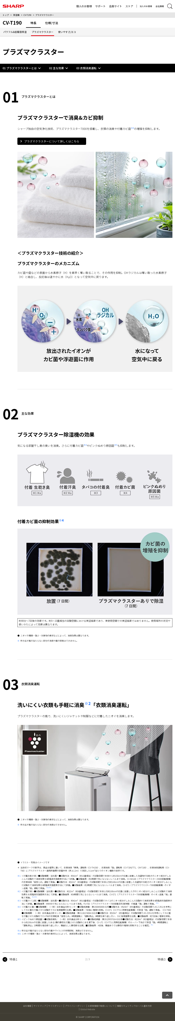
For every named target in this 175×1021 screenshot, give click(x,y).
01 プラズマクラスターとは (20, 68)
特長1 (13, 959)
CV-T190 (27, 14)
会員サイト (115, 6)
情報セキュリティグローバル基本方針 (134, 1005)
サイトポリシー (55, 1005)
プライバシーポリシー (75, 1005)
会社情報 (160, 6)
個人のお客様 (84, 6)
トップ (6, 14)
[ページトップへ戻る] (167, 995)
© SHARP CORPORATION (87, 1016)
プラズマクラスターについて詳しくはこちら (49, 141)
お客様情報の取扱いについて (101, 1005)
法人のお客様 (146, 6)
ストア (129, 6)
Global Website (87, 1009)
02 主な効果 (56, 68)
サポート (100, 6)
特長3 (162, 959)
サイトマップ (40, 1005)
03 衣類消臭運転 (86, 68)
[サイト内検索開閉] (169, 6)
